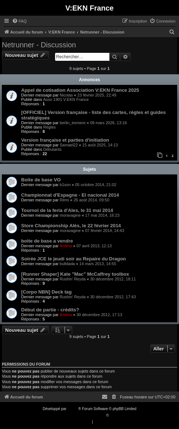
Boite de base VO (41, 179)
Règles (49, 127)
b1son (65, 184)
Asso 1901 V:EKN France (66, 99)
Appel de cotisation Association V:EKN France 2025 (80, 90)
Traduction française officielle (81, 415)
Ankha (66, 246)
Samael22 (69, 145)
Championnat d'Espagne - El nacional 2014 (70, 195)
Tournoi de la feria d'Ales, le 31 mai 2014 (67, 210)
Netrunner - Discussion (39, 45)
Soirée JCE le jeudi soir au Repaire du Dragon (73, 258)
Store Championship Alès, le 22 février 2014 (71, 225)
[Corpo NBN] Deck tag (46, 292)
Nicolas (66, 95)
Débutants (52, 149)
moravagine (70, 215)
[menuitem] (19, 21)
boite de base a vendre (47, 241)
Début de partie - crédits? (50, 309)
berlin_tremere (73, 123)
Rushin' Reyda (73, 279)
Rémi (64, 200)
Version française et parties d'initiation (65, 140)
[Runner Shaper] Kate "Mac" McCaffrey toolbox (75, 274)
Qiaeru (115, 415)
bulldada (67, 263)
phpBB (72, 409)
